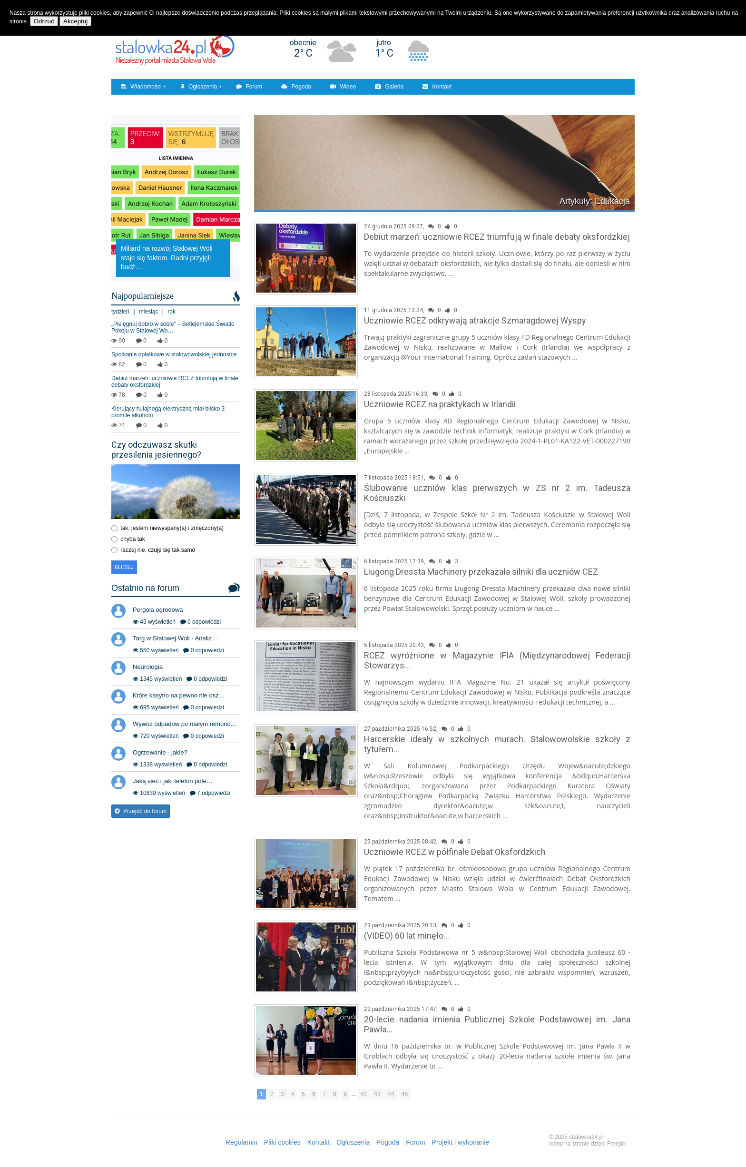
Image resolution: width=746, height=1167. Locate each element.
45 (405, 1094)
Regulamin (241, 1142)
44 (391, 1094)
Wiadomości (141, 86)
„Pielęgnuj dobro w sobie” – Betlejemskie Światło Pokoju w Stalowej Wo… (173, 327)
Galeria (389, 86)
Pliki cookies (282, 1142)
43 (377, 1094)
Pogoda (296, 86)
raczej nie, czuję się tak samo (157, 550)
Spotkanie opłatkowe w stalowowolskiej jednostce (173, 354)
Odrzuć (44, 21)
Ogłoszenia (199, 86)
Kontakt (437, 86)
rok (171, 311)
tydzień (120, 311)
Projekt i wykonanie (461, 1142)
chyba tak (132, 539)
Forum (249, 86)
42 (364, 1094)
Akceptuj (75, 21)
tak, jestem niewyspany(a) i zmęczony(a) (172, 528)
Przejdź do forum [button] (141, 811)
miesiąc (148, 311)
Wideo (343, 86)
